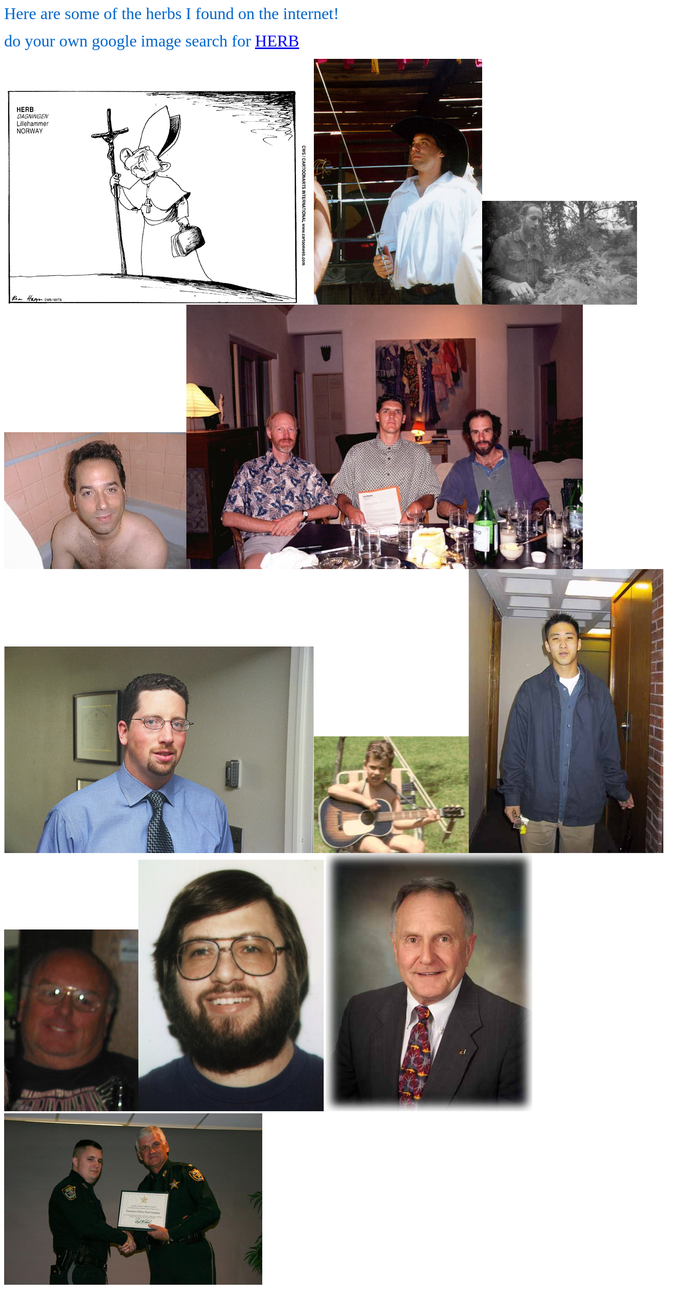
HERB (277, 40)
